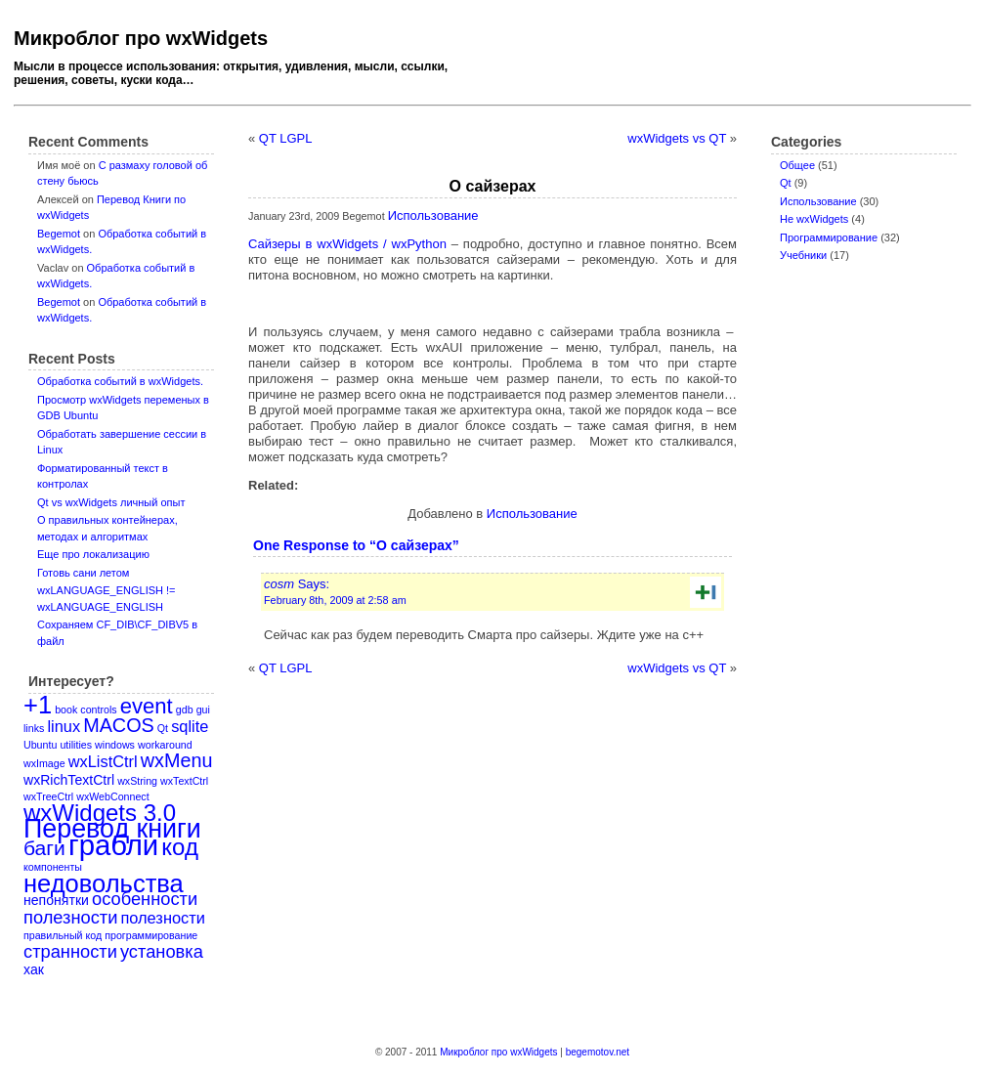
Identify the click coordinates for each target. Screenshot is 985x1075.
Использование (818, 201)
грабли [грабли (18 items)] (113, 845)
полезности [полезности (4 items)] (70, 917)
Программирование (829, 237)
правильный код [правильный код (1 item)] (62, 935)
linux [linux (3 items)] (63, 726)
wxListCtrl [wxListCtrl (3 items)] (103, 761)
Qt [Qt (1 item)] (162, 728)
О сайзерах (493, 186)
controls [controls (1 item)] (98, 709)
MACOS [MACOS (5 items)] (118, 725)
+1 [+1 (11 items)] (37, 704)
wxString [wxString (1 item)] (137, 781)
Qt (786, 183)
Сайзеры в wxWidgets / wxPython (347, 243)
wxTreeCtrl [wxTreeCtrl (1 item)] (48, 796)
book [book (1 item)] (66, 709)
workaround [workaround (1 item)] (165, 745)
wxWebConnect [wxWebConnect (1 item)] (112, 796)
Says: (296, 584)
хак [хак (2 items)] (33, 969)
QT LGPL (286, 138)
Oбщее (797, 165)
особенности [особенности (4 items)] (144, 898)
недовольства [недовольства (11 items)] (103, 883)
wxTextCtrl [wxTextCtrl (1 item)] (184, 781)
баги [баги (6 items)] (44, 848)
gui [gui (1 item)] (203, 709)
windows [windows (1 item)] (115, 745)
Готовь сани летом (83, 573)
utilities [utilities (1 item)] (76, 745)
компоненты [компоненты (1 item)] (52, 867)
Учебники (803, 255)
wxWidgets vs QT (676, 138)
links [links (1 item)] (33, 728)
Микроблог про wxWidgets (141, 38)
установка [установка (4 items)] (161, 951)
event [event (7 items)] (146, 706)
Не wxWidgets (814, 219)
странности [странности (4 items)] (70, 951)
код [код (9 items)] (179, 847)
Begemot (58, 233)
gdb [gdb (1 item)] (184, 709)
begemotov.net (597, 1052)
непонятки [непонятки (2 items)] (56, 900)
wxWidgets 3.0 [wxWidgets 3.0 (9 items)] (99, 812)
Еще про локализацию (93, 554)
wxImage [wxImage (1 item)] (44, 763)
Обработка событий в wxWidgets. (120, 381)
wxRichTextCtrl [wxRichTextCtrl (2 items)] (68, 780)
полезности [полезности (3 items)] (162, 917)
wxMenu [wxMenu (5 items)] (177, 760)
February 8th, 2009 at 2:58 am (335, 600)
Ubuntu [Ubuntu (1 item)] (40, 745)
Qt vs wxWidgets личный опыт (111, 502)
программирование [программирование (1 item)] (151, 935)
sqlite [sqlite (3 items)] (189, 726)
